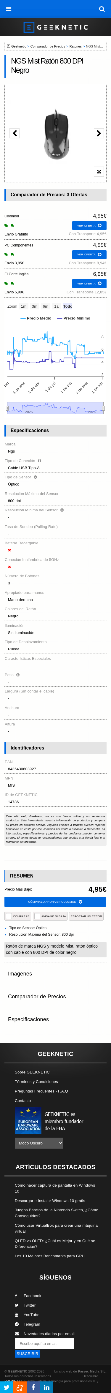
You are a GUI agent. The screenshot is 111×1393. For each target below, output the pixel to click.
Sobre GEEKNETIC (32, 1072)
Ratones (76, 46)
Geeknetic (18, 46)
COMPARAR (18, 916)
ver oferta (89, 225)
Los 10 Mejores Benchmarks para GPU (50, 1256)
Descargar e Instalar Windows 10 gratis (50, 1200)
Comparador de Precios (47, 46)
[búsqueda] (102, 9)
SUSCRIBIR (27, 1353)
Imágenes (20, 974)
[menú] (9, 9)
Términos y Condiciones (36, 1081)
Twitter (25, 1305)
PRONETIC (13, 1381)
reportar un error (86, 916)
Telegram (27, 1324)
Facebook (28, 1296)
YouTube (27, 1315)
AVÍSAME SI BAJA (50, 916)
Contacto (23, 1100)
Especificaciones (28, 1019)
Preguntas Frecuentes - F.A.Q (41, 1091)
